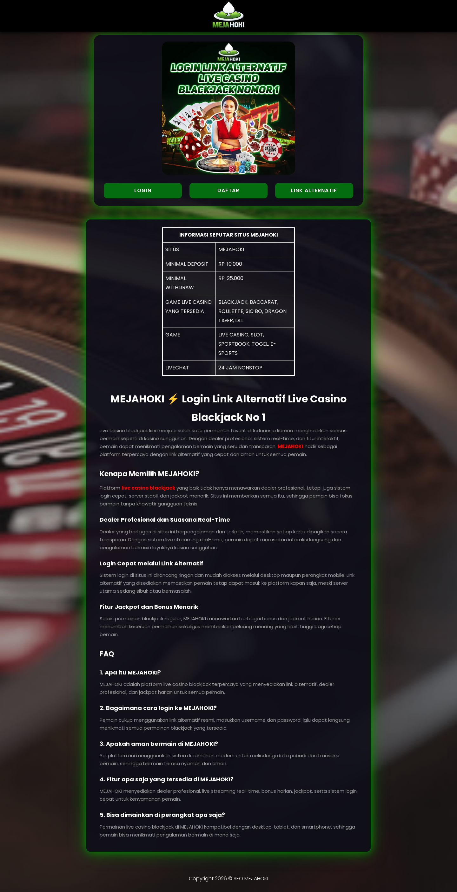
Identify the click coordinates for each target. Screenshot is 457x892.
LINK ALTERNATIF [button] (314, 190)
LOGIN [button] (142, 190)
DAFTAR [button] (228, 190)
